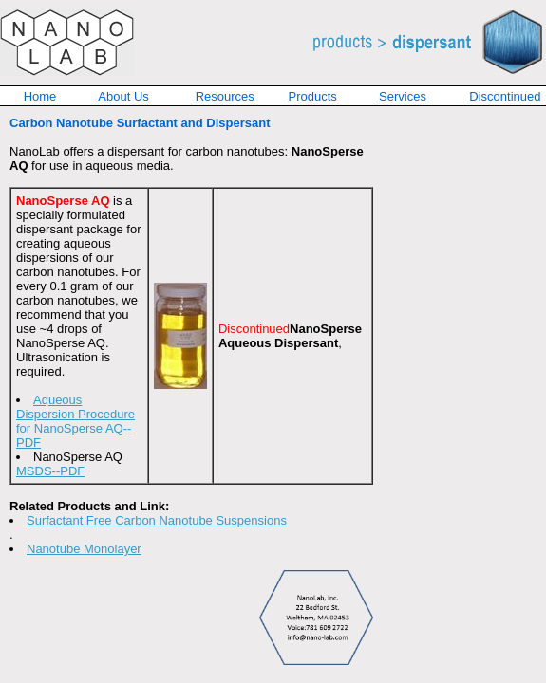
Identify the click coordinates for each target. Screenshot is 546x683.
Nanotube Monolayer (84, 549)
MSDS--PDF (50, 471)
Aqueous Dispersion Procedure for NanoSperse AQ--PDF (75, 421)
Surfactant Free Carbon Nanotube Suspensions (157, 520)
